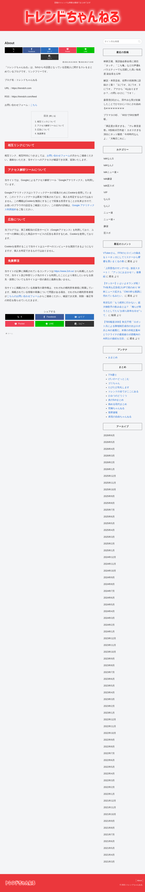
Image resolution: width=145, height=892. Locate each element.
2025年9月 (109, 496)
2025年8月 (109, 503)
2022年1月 (109, 794)
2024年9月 (109, 577)
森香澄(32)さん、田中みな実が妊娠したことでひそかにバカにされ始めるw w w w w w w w (122, 104)
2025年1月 (109, 550)
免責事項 (41, 127)
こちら (33, 98)
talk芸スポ (109, 185)
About (139, 880)
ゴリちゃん (114, 383)
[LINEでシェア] (72, 50)
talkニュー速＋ (111, 172)
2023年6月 (109, 679)
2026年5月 (109, 442)
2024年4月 (109, 611)
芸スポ (107, 233)
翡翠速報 (113, 412)
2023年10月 (110, 652)
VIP (105, 192)
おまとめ (113, 357)
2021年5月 (109, 848)
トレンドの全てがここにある (123, 391)
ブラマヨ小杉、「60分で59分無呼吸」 (121, 117)
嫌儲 (106, 226)
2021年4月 (109, 855)
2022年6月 (109, 760)
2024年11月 (110, 564)
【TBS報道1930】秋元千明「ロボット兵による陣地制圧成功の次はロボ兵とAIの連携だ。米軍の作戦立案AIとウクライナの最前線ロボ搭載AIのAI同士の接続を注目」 (122, 330)
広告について (43, 123)
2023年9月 (109, 658)
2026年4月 (109, 449)
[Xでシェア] (12, 50)
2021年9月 (109, 821)
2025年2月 (109, 543)
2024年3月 (109, 618)
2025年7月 (109, 509)
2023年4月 (109, 692)
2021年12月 (110, 800)
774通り (112, 375)
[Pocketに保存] (57, 50)
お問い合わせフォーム (58, 149)
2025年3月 (109, 537)
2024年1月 (109, 631)
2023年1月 (109, 712)
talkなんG (109, 158)
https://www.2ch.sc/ (64, 265)
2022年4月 (109, 773)
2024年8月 (109, 584)
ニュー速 (108, 212)
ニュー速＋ (109, 219)
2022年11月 (110, 726)
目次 (46, 109)
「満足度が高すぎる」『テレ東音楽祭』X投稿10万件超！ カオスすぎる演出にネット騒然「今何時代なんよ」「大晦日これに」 (122, 132)
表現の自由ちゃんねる (120, 416)
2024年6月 (109, 597)
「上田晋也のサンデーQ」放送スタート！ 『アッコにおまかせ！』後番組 (122, 272)
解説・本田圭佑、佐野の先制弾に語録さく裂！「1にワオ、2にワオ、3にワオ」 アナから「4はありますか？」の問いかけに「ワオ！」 (122, 86)
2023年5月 (109, 685)
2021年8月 (109, 828)
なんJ (106, 206)
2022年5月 (109, 767)
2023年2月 (109, 706)
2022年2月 (109, 787)
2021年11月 (110, 807)
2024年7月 (109, 591)
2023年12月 (110, 638)
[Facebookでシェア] (27, 50)
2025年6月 (109, 516)
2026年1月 (109, 469)
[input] (122, 41)
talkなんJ (108, 165)
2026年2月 (109, 462)
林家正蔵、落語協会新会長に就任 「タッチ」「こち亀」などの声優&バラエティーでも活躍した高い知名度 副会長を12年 (122, 67)
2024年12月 (110, 557)
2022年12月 (110, 719)
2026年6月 (109, 435)
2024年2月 (109, 625)
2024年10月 (110, 570)
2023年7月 (109, 672)
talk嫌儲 (108, 179)
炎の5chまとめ (116, 400)
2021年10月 (110, 814)
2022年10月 (110, 733)
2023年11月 (110, 645)
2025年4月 (109, 530)
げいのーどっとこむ (118, 379)
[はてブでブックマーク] (42, 50)
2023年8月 (109, 665)
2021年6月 (109, 841)
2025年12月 (110, 476)
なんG (107, 199)
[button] (87, 50)
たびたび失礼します (118, 387)
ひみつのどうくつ (117, 395)
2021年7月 (109, 834)
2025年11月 (110, 483)
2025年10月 (110, 489)
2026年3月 (109, 455)
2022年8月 (109, 746)
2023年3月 (109, 699)
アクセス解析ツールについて (50, 119)
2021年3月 (109, 861)
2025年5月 (109, 523)
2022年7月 (109, 753)
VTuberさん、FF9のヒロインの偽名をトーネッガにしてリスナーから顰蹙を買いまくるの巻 (121, 257)
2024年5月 (109, 604)
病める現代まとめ (117, 404)
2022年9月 (109, 739)
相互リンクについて (46, 115)
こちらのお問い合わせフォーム (23, 290)
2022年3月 (109, 780)
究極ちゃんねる (116, 408)
